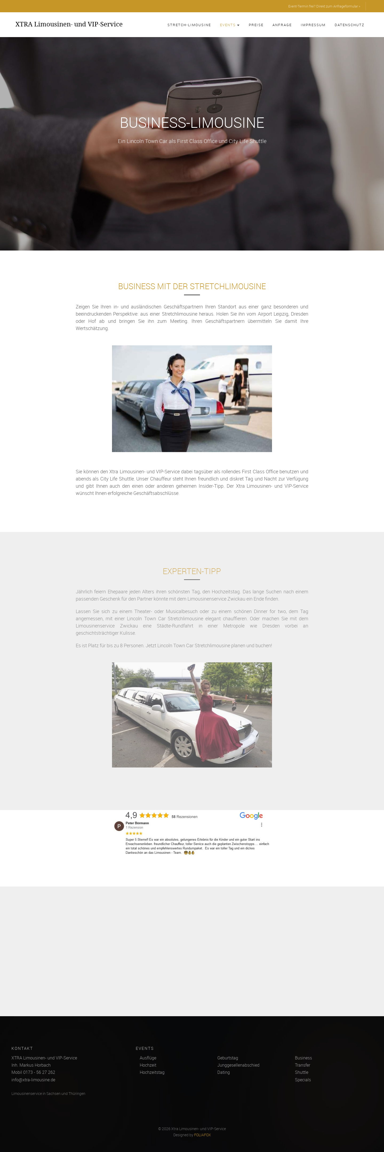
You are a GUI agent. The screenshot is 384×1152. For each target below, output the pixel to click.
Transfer (302, 1065)
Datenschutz (350, 24)
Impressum (313, 24)
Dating (223, 1072)
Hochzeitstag (152, 1072)
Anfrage (282, 24)
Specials (303, 1080)
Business (303, 1058)
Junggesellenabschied (238, 1065)
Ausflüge (148, 1058)
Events (230, 24)
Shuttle (301, 1072)
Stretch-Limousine (189, 24)
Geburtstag (227, 1058)
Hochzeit (148, 1065)
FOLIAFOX (202, 1135)
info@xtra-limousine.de (33, 1080)
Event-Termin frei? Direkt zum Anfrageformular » (324, 6)
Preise (256, 24)
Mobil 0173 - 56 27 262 (33, 1072)
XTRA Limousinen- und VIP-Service (69, 24)
